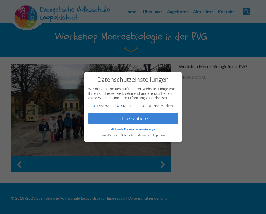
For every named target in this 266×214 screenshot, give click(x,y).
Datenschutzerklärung (135, 135)
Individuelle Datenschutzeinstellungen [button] (133, 129)
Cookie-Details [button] (108, 135)
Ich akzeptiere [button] (133, 118)
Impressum (160, 135)
